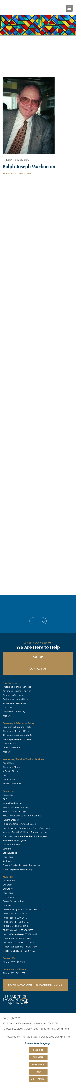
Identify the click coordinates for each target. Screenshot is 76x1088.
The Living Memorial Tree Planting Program (25, 836)
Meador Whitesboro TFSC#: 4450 (20, 947)
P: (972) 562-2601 (13, 1029)
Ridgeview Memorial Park (16, 731)
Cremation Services (13, 695)
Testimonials (9, 881)
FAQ (5, 799)
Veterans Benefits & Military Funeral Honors (25, 832)
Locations (8, 708)
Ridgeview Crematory (14, 712)
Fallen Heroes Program (15, 841)
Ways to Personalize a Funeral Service (22, 816)
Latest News (9, 897)
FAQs (26, 1029)
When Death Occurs (13, 803)
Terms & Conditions (57, 1029)
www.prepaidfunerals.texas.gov (19, 869)
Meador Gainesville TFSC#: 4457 (19, 951)
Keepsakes (8, 763)
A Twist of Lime (10, 771)
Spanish (38, 1057)
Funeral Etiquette (12, 820)
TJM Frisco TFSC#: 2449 (15, 918)
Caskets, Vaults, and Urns (15, 699)
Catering (7, 849)
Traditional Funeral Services (17, 687)
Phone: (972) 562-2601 (14, 962)
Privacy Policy (37, 1029)
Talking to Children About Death (19, 824)
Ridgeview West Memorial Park (19, 735)
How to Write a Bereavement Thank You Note (26, 828)
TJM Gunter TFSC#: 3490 (15, 926)
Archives (7, 716)
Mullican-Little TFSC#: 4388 (17, 938)
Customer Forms (11, 845)
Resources (8, 795)
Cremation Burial (11, 748)
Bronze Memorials (12, 784)
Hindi (38, 1072)
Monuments (9, 780)
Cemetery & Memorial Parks (17, 727)
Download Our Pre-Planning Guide (35, 985)
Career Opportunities (13, 901)
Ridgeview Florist (11, 767)
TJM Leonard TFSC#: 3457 (16, 922)
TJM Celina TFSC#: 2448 (15, 914)
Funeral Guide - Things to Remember (22, 865)
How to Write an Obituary (16, 807)
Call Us (38, 657)
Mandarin (38, 1065)
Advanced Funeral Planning (17, 691)
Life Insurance (10, 853)
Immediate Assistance (14, 703)
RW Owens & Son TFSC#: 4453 (18, 943)
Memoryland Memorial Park (17, 739)
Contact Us (38, 669)
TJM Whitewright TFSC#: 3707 (18, 930)
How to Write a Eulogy (14, 812)
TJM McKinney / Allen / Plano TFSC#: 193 (23, 910)
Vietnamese (38, 1079)
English (38, 1050)
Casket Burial (9, 744)
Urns (5, 775)
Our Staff (7, 885)
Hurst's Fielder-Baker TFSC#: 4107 (20, 934)
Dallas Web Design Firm (55, 1037)
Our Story (8, 889)
